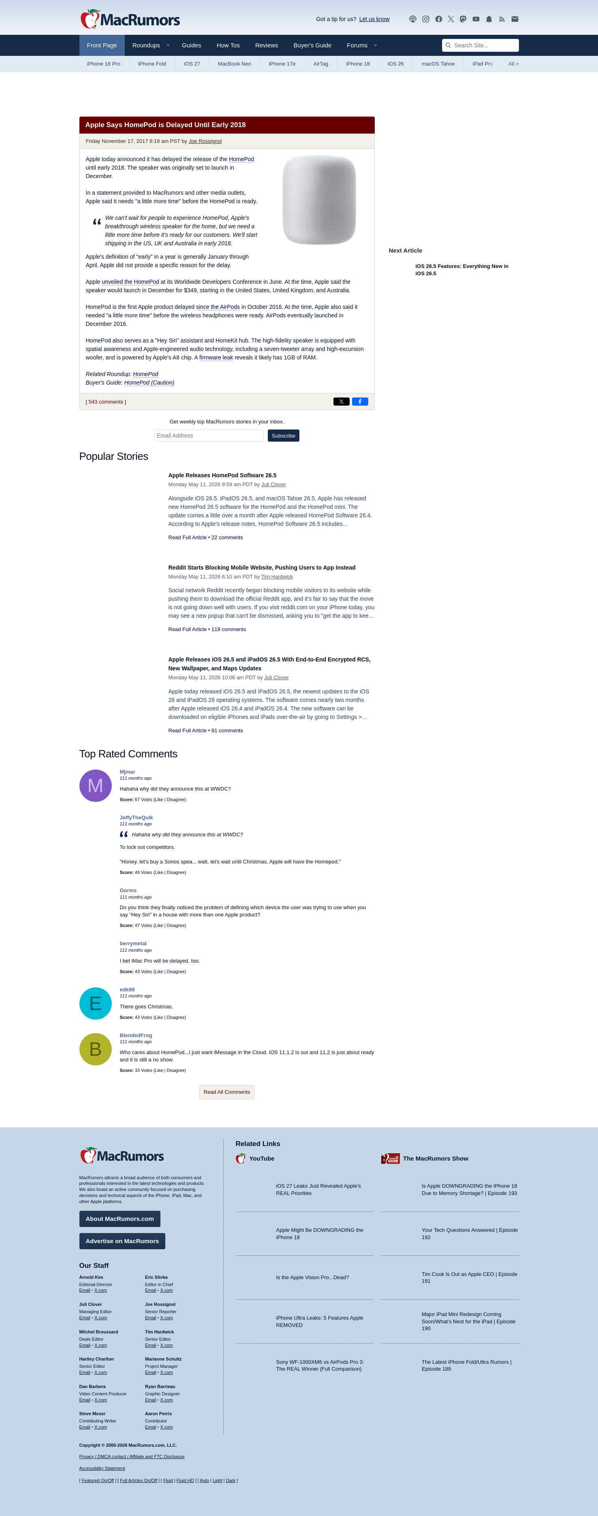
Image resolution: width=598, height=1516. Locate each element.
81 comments (227, 730)
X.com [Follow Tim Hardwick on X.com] (166, 1341)
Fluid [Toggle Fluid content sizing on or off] (168, 1480)
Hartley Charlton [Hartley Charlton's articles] (96, 1355)
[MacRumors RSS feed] (502, 19)
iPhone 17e (282, 64)
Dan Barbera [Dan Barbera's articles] (92, 1382)
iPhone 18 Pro (103, 64)
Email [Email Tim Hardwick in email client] (150, 1341)
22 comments (227, 537)
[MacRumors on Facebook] (439, 19)
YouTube (262, 1154)
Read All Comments (227, 1092)
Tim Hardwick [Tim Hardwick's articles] (159, 1327)
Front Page (102, 45)
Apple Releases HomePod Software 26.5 (234, 475)
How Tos (228, 45)
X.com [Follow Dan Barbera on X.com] (100, 1395)
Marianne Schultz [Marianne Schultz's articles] (163, 1355)
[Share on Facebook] (360, 402)
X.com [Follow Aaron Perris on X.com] (166, 1422)
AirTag (320, 64)
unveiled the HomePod (130, 282)
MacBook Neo (234, 64)
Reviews (266, 45)
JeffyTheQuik (136, 817)
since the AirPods (218, 307)
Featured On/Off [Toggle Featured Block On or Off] (98, 1480)
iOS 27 (192, 64)
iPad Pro (483, 64)
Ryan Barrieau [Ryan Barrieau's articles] (160, 1382)
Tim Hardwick (277, 586)
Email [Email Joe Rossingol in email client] (150, 1313)
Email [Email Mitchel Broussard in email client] (85, 1341)
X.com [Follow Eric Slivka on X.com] (166, 1286)
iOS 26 (396, 64)
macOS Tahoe (438, 64)
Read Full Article (188, 537)
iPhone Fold (152, 64)
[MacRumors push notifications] (489, 19)
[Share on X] (341, 402)
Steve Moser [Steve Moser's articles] (92, 1410)
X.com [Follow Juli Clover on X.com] (100, 1313)
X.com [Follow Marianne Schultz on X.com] (166, 1368)
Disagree (176, 799)
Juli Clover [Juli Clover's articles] (90, 1300)
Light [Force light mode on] (217, 1480)
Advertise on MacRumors (122, 1236)
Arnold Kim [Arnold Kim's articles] (91, 1273)
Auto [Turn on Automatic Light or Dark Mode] (204, 1480)
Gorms (128, 890)
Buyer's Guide (313, 45)
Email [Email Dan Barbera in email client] (85, 1395)
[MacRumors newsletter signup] (515, 19)
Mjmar (127, 772)
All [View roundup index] (513, 64)
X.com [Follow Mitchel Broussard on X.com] (100, 1341)
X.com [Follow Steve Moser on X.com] (100, 1422)
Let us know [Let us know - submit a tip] (374, 19)
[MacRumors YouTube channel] (476, 19)
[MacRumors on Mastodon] (463, 19)
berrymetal (133, 943)
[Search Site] (480, 45)
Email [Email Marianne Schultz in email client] (150, 1368)
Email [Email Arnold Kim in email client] (85, 1286)
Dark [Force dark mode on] (230, 1480)
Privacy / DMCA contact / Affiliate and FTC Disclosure (132, 1456)
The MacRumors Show (435, 1154)
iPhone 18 (358, 64)
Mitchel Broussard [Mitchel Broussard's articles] (98, 1327)
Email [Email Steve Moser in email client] (85, 1422)
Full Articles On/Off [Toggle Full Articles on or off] (138, 1480)
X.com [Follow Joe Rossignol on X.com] (166, 1313)
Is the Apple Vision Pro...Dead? (312, 1274)
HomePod (241, 159)
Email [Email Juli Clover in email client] (85, 1313)
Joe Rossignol (205, 141)
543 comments (106, 402)
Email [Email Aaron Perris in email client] (150, 1422)
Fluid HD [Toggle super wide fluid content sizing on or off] (185, 1480)
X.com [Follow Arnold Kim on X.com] (100, 1286)
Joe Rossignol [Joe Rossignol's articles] (160, 1300)
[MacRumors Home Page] (130, 19)
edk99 (127, 990)
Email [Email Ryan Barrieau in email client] (150, 1395)
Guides (191, 45)
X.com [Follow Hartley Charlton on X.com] (100, 1368)
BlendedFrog (136, 1035)
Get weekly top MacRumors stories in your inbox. (227, 422)
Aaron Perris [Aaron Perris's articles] (158, 1410)
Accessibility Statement (102, 1468)
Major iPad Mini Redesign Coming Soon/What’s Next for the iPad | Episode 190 (469, 1318)
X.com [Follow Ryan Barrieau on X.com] (166, 1395)
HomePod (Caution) (149, 382)
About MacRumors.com (120, 1214)
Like (159, 799)
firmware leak (216, 357)
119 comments (228, 638)
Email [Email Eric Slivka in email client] (150, 1286)
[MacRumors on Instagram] (426, 19)
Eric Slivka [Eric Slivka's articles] (156, 1273)
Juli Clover (273, 484)
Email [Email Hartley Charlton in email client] (85, 1368)
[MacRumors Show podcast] (413, 19)
